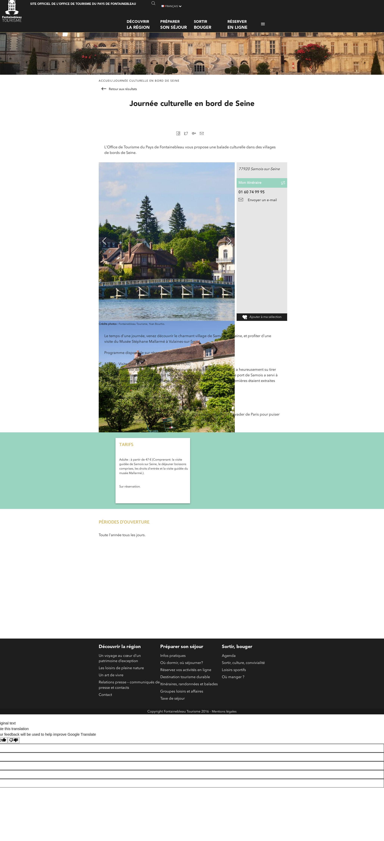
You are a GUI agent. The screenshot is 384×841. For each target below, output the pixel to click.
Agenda (229, 658)
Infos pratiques (173, 658)
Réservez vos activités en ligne (185, 673)
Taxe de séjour (172, 702)
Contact (105, 699)
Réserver (244, 21)
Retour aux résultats (119, 90)
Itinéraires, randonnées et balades (189, 688)
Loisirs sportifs (234, 673)
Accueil (105, 82)
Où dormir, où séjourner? (181, 665)
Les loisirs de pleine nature (121, 671)
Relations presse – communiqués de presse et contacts (129, 688)
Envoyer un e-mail (258, 207)
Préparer (177, 21)
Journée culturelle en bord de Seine (146, 82)
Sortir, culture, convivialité (243, 665)
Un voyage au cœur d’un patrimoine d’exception (120, 660)
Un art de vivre (111, 678)
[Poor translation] (14, 744)
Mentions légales (224, 715)
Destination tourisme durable (185, 680)
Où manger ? (233, 680)
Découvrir (143, 21)
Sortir (210, 21)
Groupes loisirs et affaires (181, 695)
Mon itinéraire (250, 187)
